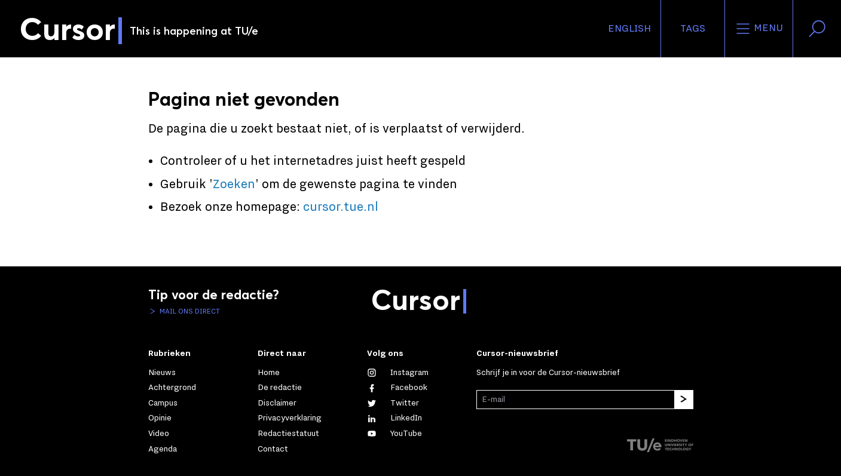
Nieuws (162, 372)
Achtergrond (172, 387)
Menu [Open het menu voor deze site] (759, 28)
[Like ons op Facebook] (397, 387)
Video (158, 433)
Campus (163, 403)
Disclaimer (277, 403)
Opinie (160, 418)
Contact (273, 449)
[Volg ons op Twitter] (393, 403)
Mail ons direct (189, 311)
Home (269, 372)
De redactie (280, 387)
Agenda (162, 449)
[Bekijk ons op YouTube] (394, 433)
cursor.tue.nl (340, 207)
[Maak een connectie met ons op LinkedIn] (394, 418)
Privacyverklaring (290, 418)
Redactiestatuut (288, 433)
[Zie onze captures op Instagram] (398, 372)
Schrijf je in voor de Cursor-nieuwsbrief (548, 372)
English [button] (629, 29)
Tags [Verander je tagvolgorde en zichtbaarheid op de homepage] (692, 29)
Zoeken (234, 184)
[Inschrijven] (683, 399)
